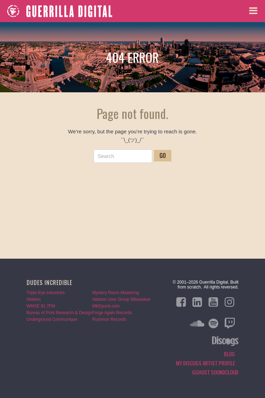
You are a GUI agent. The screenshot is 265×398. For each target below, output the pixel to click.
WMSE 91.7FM (41, 306)
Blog (229, 354)
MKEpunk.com (106, 306)
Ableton (34, 299)
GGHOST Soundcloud (215, 372)
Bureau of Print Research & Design (59, 312)
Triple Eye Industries (46, 292)
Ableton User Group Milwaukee (121, 299)
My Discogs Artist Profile (205, 363)
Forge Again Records (112, 312)
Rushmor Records (109, 319)
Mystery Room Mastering (115, 292)
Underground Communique (52, 319)
